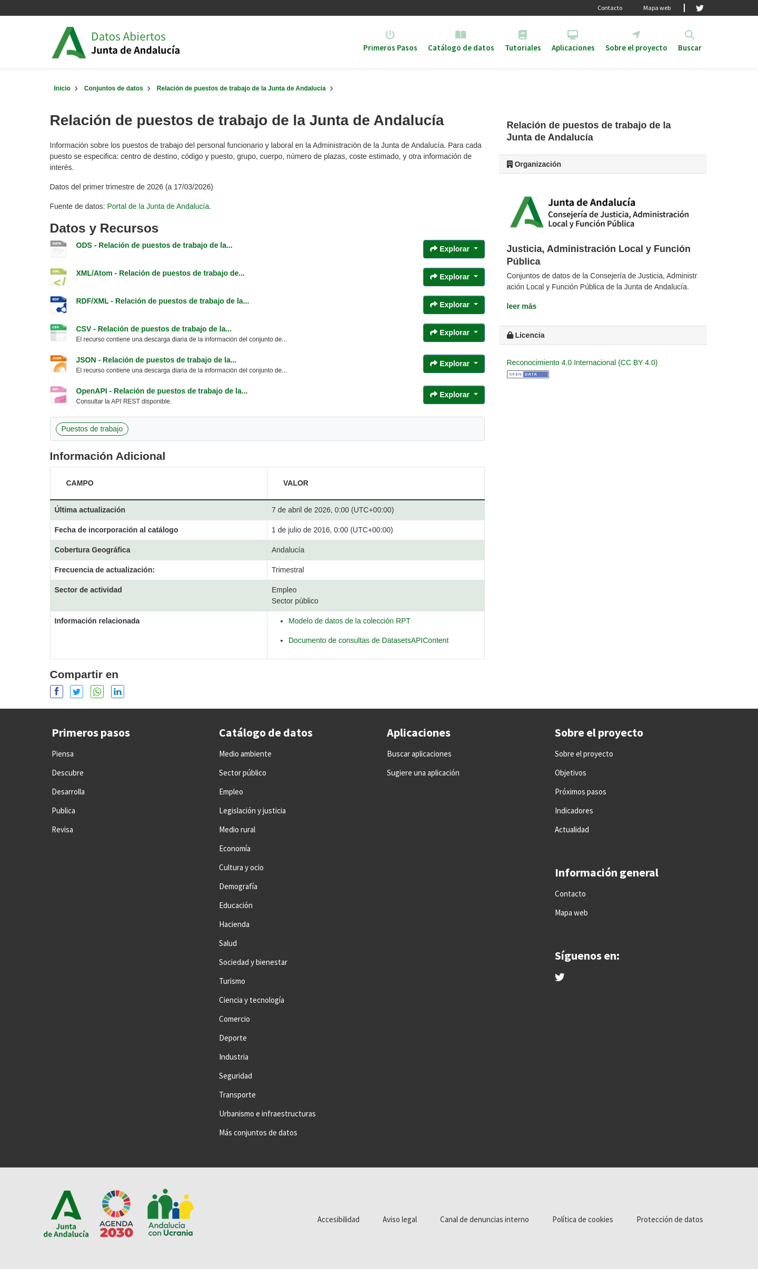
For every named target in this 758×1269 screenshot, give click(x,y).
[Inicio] (62, 88)
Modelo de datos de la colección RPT (349, 621)
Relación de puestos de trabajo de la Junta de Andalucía (241, 88)
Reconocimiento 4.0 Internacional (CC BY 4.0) (582, 362)
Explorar (451, 249)
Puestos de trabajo (92, 429)
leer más (522, 306)
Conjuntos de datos (113, 88)
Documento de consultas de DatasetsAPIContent (368, 640)
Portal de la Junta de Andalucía (158, 206)
